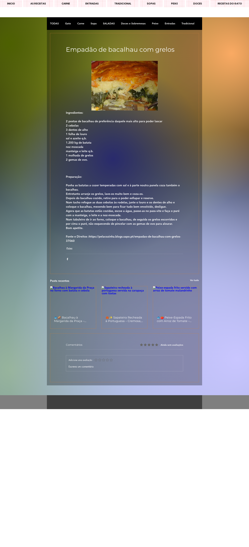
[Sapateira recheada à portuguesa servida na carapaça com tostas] (124, 299)
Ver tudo (194, 280)
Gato (68, 23)
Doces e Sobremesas (133, 23)
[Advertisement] (95, 456)
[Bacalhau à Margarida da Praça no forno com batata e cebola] (73, 299)
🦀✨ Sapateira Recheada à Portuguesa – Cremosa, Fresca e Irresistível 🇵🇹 (123, 319)
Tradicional (188, 23)
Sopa (94, 23)
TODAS (54, 23)
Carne (80, 23)
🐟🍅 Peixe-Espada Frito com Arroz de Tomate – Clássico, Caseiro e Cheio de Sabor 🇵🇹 (174, 319)
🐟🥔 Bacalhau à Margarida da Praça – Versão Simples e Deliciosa (69, 319)
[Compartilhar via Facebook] (67, 259)
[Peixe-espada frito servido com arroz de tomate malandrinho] (176, 299)
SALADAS (109, 23)
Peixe (155, 23)
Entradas (170, 23)
